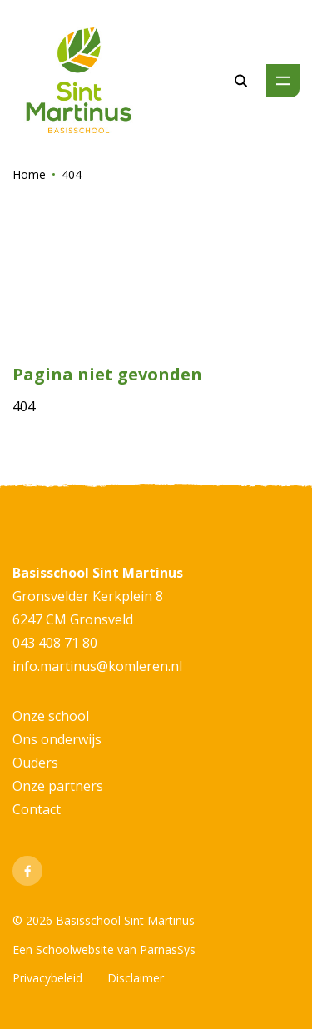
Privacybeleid (47, 978)
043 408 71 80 (54, 643)
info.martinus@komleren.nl (97, 666)
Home (29, 174)
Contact (36, 809)
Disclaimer (135, 978)
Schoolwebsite (75, 949)
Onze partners (57, 786)
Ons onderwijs (57, 739)
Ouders (35, 762)
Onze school (50, 716)
